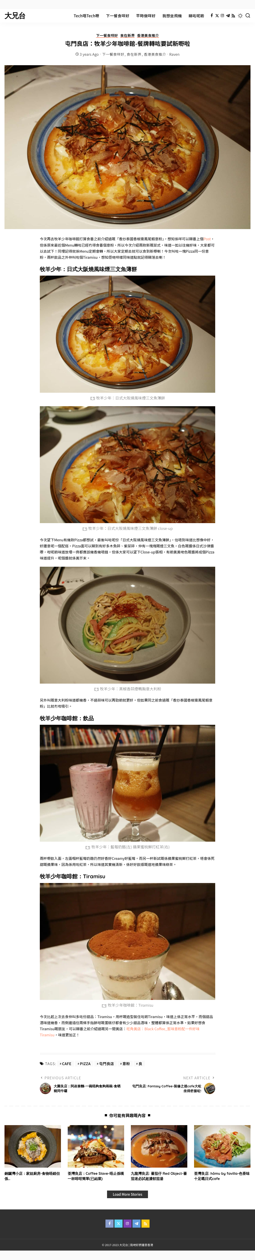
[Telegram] (228, 15)
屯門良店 (106, 1063)
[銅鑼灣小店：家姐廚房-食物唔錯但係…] (32, 1146)
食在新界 (127, 36)
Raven (174, 54)
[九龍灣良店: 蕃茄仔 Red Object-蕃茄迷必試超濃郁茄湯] (159, 1146)
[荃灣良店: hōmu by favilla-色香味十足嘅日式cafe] (222, 1146)
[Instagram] (222, 15)
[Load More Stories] (127, 1194)
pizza (85, 1063)
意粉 (126, 1063)
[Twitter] (217, 15)
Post (207, 239)
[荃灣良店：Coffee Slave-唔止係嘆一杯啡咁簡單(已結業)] (96, 1146)
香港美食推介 (148, 36)
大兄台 (15, 15)
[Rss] (233, 15)
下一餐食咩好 (107, 36)
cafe (66, 1063)
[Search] (248, 15)
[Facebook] (212, 15)
